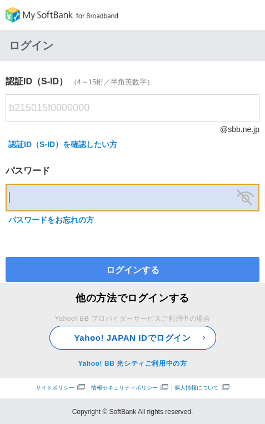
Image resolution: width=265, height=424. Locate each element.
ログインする (132, 270)
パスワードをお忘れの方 (51, 219)
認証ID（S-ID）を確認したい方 (62, 144)
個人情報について (201, 387)
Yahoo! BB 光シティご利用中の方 (132, 363)
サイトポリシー (60, 387)
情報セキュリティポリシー (129, 387)
